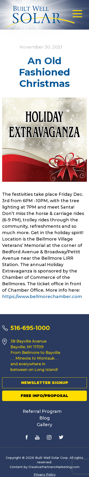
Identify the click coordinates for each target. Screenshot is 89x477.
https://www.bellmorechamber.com (42, 296)
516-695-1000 (30, 327)
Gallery (44, 424)
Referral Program (42, 411)
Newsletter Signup (44, 382)
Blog (44, 418)
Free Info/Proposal (44, 395)
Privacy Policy (45, 474)
